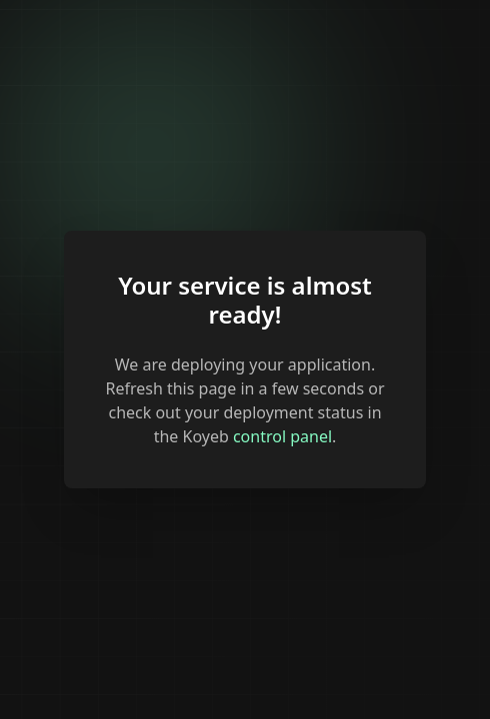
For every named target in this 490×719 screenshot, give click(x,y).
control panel (282, 436)
